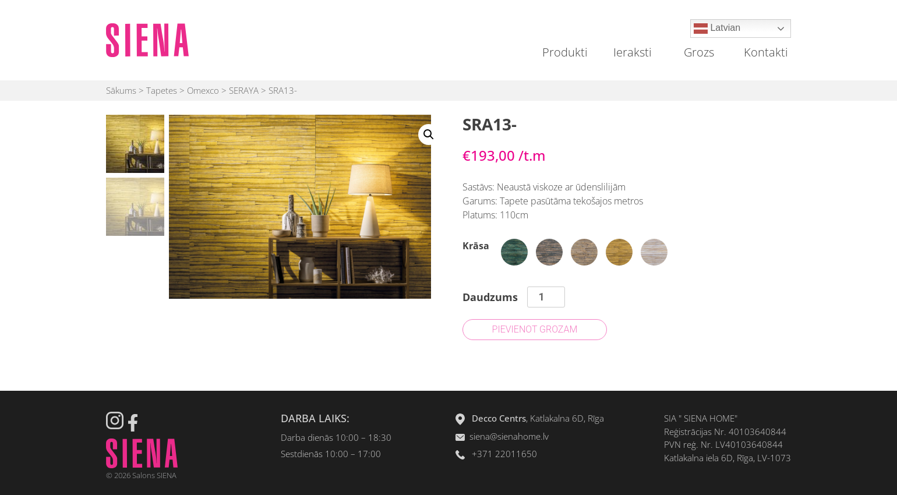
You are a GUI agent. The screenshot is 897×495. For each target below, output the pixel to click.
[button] (428, 134)
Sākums (121, 90)
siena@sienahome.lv (509, 436)
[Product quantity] (546, 297)
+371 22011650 (504, 453)
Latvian (717, 29)
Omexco (203, 90)
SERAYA (244, 90)
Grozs (699, 52)
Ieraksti (632, 52)
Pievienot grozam (535, 329)
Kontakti (766, 52)
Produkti (565, 52)
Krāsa (475, 245)
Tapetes (161, 90)
